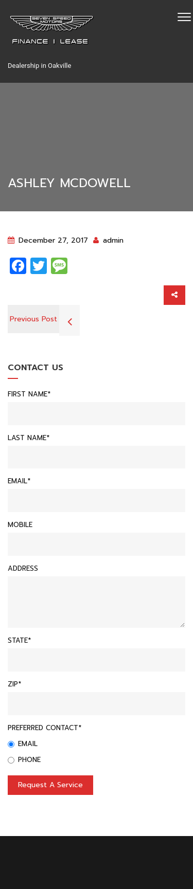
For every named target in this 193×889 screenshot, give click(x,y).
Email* (19, 481)
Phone (24, 760)
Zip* (14, 684)
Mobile (20, 525)
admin (108, 240)
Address (23, 568)
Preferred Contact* (44, 728)
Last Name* (28, 438)
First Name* (29, 394)
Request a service (50, 784)
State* (19, 640)
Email (23, 744)
